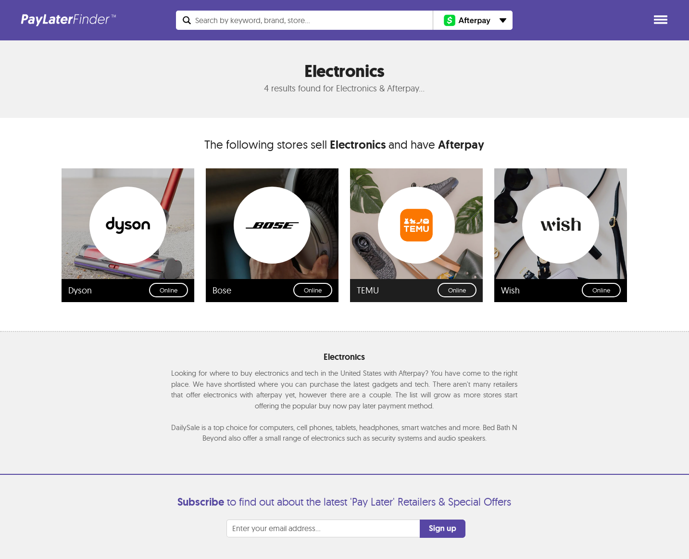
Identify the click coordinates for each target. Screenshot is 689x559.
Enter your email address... (276, 528)
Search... (252, 20)
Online (168, 290)
